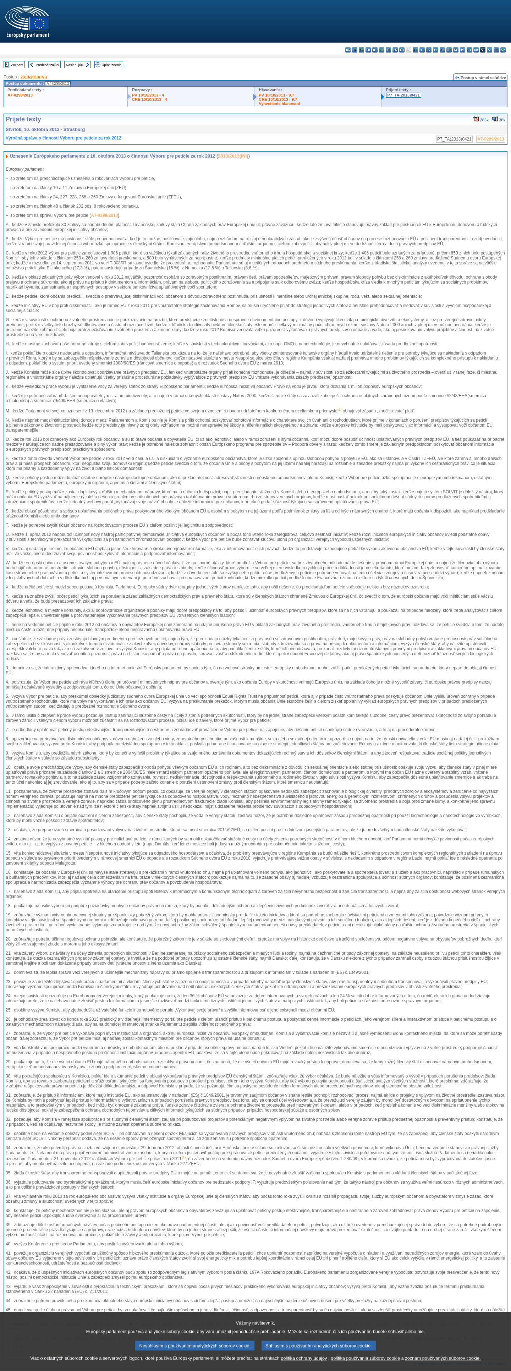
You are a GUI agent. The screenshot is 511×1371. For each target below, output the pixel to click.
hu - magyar (442, 50)
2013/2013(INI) (33, 77)
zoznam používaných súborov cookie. (442, 1365)
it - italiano (422, 50)
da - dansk (368, 50)
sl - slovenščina (489, 50)
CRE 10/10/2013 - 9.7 (278, 99)
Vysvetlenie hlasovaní (279, 104)
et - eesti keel (381, 50)
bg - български (348, 50)
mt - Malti (449, 50)
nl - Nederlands (455, 50)
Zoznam (17, 65)
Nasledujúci (75, 65)
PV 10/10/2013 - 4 (148, 95)
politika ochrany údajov (304, 1365)
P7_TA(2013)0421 (404, 95)
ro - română (476, 50)
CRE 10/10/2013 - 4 (149, 99)
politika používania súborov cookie (365, 1365)
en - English (395, 50)
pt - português (469, 50)
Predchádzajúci (47, 65)
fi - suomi (496, 50)
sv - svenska (503, 50)
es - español (354, 50)
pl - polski (462, 50)
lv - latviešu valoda (429, 50)
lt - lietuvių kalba (435, 50)
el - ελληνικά (388, 50)
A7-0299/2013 (20, 95)
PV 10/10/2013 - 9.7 (276, 95)
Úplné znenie (112, 65)
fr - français (402, 50)
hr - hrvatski (415, 50)
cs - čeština (361, 50)
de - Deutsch (375, 50)
